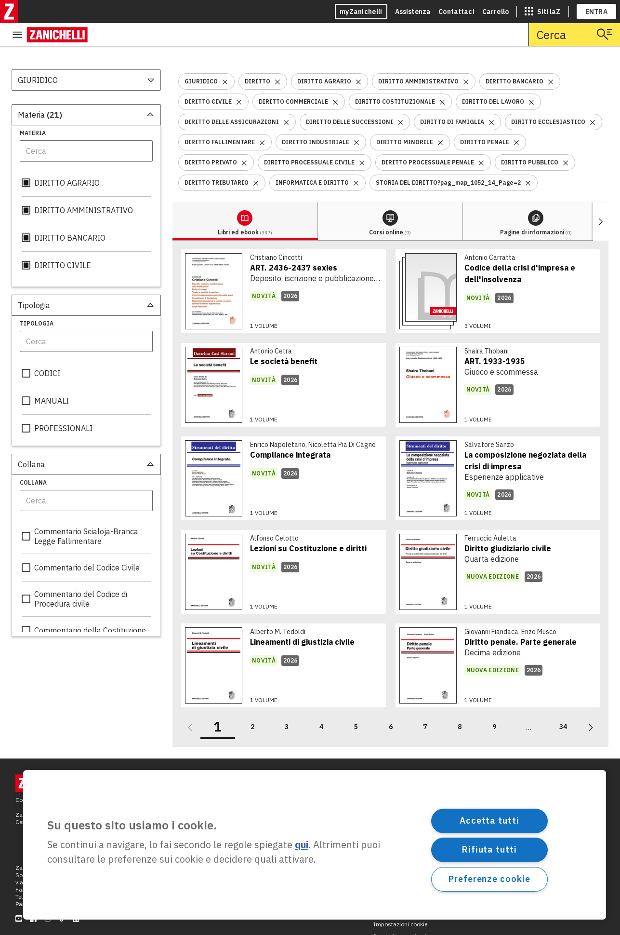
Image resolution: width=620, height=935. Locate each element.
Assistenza (413, 11)
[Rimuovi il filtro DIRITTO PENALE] (516, 118)
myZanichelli (361, 11)
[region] (314, 845)
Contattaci (456, 11)
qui (301, 845)
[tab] (207, 198)
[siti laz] (542, 11)
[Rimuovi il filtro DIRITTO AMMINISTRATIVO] (465, 58)
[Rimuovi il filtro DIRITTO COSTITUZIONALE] (442, 78)
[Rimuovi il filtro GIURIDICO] (225, 58)
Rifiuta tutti (489, 849)
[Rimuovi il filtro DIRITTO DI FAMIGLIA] (491, 98)
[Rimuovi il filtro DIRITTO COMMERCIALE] (335, 78)
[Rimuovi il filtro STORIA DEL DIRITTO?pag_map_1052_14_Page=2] (528, 159)
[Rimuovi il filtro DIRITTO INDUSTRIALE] (356, 118)
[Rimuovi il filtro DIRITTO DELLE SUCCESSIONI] (400, 98)
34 (563, 703)
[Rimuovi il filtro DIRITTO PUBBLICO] (565, 139)
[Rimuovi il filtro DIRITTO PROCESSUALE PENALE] (481, 139)
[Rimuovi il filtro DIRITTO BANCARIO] (550, 58)
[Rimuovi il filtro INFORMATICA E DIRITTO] (356, 159)
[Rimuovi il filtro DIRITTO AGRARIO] (358, 58)
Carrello (495, 11)
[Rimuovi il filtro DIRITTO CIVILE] (239, 78)
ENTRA (596, 11)
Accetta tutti (489, 820)
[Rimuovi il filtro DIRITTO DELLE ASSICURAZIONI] (286, 98)
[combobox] (86, 57)
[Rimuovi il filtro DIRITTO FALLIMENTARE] (262, 118)
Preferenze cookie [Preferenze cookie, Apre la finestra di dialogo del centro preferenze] (489, 878)
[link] (283, 268)
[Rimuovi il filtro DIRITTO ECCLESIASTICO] (592, 98)
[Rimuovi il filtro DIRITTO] (277, 58)
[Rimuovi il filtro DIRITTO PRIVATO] (244, 139)
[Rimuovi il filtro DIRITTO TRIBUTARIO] (255, 159)
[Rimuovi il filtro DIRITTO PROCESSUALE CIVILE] (361, 139)
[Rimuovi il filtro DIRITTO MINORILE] (440, 118)
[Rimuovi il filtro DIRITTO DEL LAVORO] (531, 78)
